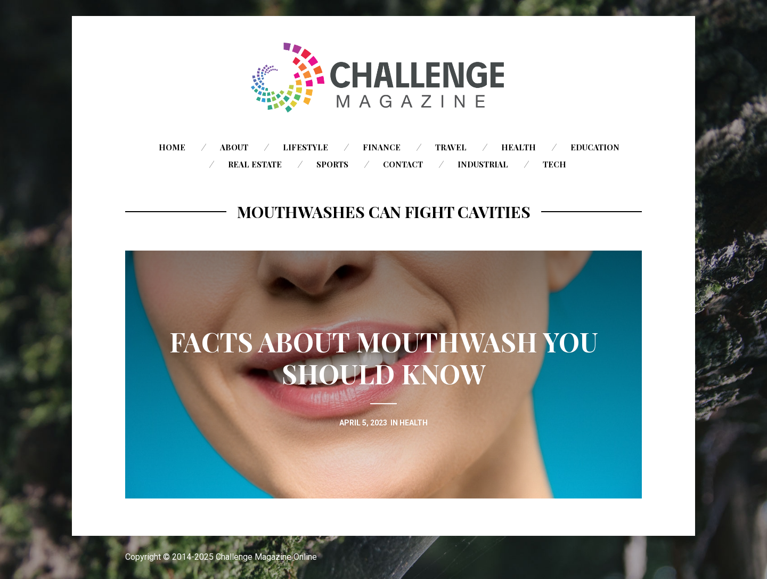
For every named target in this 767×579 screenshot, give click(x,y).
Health (518, 147)
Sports (332, 164)
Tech (554, 164)
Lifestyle (305, 147)
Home (172, 147)
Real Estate (255, 164)
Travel (451, 147)
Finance (382, 147)
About (234, 147)
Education (594, 147)
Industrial (483, 164)
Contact (403, 164)
